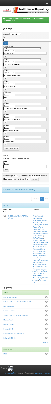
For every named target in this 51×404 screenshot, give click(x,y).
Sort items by (26, 176)
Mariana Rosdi (42, 245)
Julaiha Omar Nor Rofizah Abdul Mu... (16, 315)
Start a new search (11, 149)
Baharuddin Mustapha (40, 260)
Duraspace (38, 373)
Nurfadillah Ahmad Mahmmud (13, 333)
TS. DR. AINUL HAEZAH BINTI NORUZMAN (38, 218)
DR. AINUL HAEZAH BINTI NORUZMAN (38, 275)
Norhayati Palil (8, 329)
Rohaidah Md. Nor (39, 247)
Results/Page (8, 176)
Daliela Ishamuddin (39, 264)
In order (44, 176)
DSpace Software (11, 373)
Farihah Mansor (38, 238)
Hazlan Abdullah (9, 311)
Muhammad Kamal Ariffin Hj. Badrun (40, 227)
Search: (6, 34)
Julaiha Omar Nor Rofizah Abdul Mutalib (40, 253)
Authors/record (20, 179)
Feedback (47, 373)
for (4, 37)
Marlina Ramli (8, 320)
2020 (5, 354)
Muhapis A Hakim (9, 324)
